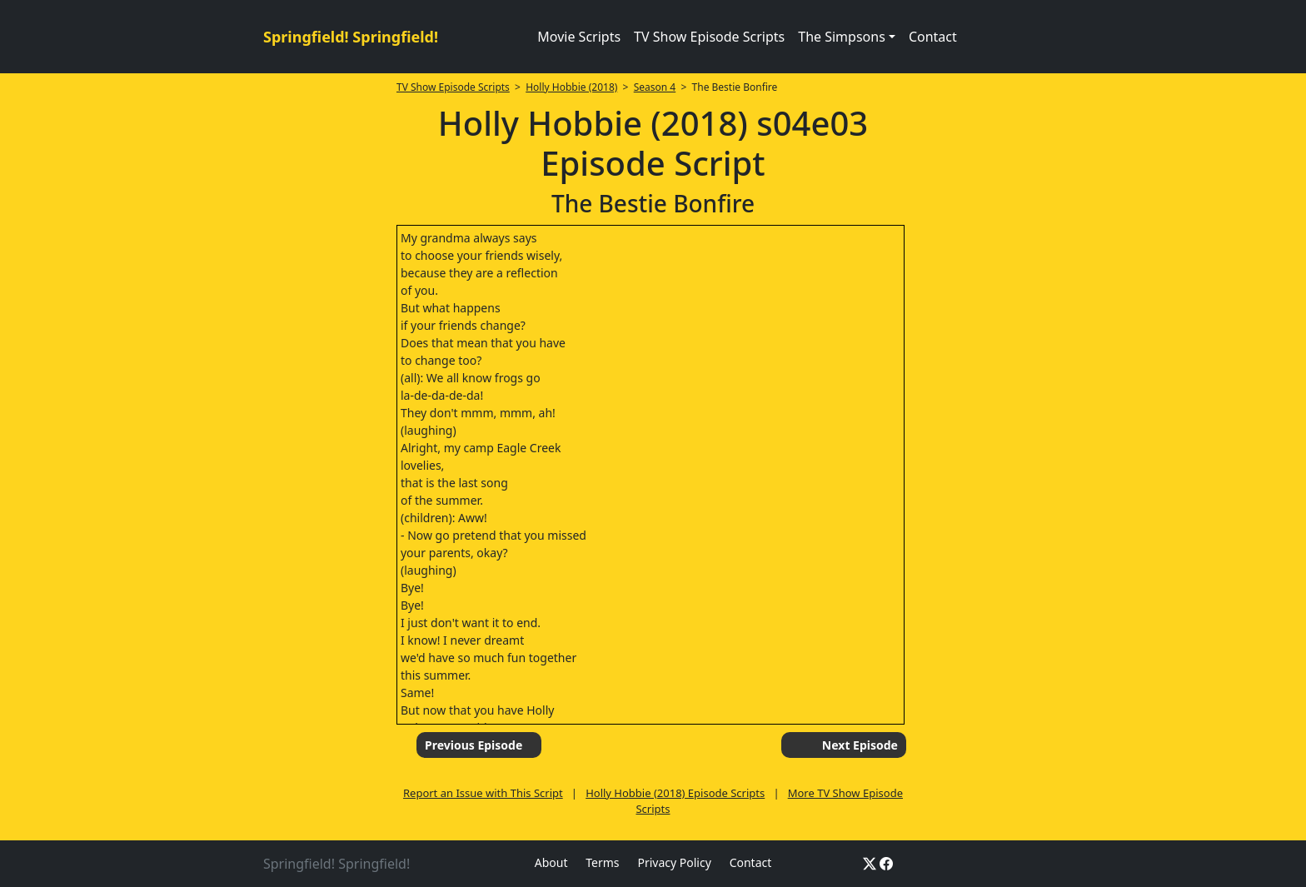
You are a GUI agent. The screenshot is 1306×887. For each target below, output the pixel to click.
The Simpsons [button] (841, 36)
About (551, 862)
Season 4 (655, 87)
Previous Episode (473, 745)
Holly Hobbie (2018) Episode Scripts (675, 792)
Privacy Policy (673, 862)
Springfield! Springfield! (350, 37)
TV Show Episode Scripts (709, 36)
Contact (933, 36)
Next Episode (860, 745)
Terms (602, 862)
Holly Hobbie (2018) (571, 87)
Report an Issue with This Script (483, 792)
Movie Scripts (579, 36)
